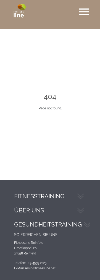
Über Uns (29, 210)
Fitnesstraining (39, 196)
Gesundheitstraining (48, 224)
